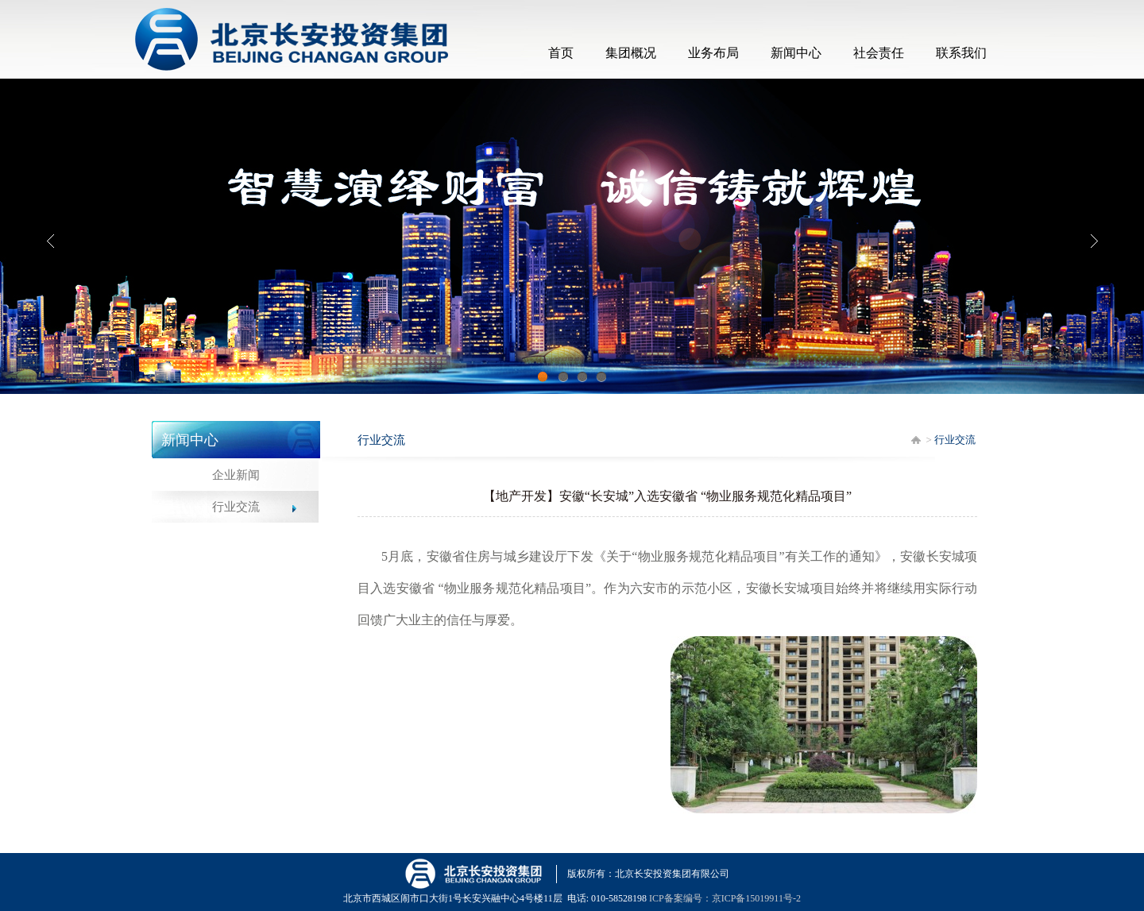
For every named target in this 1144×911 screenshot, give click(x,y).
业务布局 (713, 53)
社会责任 (878, 53)
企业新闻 (236, 475)
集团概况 (630, 53)
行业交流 (236, 506)
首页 (561, 53)
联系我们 (961, 53)
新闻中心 (796, 53)
